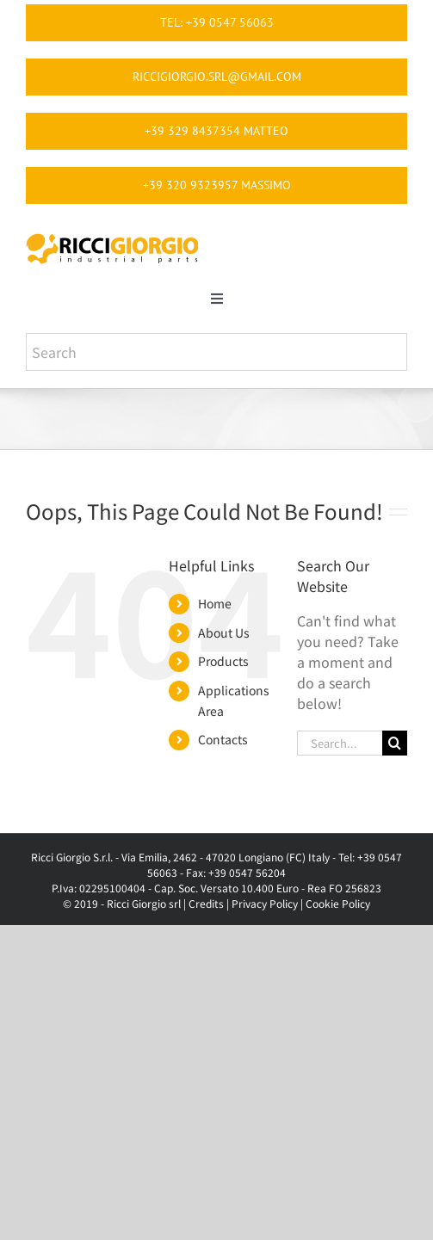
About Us (224, 632)
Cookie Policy (338, 903)
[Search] (394, 743)
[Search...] (339, 743)
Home (215, 603)
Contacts (223, 739)
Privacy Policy (265, 903)
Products (223, 660)
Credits (206, 903)
